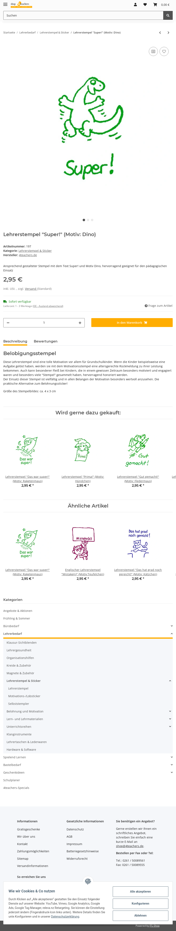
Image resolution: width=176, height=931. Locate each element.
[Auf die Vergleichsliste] (153, 51)
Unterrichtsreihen (19, 727)
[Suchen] (83, 15)
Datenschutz (75, 829)
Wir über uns (26, 836)
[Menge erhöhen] (79, 322)
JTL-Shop (155, 925)
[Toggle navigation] (5, 2)
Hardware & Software (21, 749)
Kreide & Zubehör (19, 665)
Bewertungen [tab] (45, 341)
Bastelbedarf (12, 765)
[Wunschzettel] (145, 4)
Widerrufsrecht (77, 859)
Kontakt (22, 844)
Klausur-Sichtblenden (22, 642)
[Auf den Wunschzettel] (164, 51)
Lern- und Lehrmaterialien (25, 719)
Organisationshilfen (20, 658)
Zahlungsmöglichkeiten (33, 851)
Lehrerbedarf (12, 634)
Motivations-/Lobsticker (24, 696)
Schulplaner (11, 780)
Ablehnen (139, 915)
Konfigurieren (139, 903)
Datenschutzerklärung (24, 918)
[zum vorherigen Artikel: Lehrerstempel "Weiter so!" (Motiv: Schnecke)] (160, 32)
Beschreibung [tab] (15, 341)
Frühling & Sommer (16, 618)
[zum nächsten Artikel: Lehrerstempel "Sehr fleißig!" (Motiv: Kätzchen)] (168, 32)
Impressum (74, 844)
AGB (69, 836)
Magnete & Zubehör (20, 673)
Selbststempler (18, 704)
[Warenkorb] (161, 4)
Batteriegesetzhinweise (83, 851)
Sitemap (22, 859)
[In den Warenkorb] (132, 322)
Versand (31, 289)
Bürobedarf (11, 626)
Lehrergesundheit (19, 650)
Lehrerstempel (18, 688)
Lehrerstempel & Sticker (35, 251)
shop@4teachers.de (129, 846)
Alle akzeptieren (138, 891)
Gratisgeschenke (28, 829)
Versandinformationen (32, 866)
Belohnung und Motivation (25, 711)
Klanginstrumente (19, 734)
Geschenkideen (14, 772)
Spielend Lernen (14, 757)
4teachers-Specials (16, 788)
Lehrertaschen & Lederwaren (27, 742)
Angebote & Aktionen (17, 611)
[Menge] (44, 322)
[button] (135, 4)
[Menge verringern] (8, 322)
